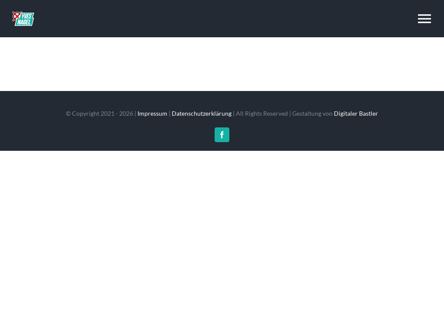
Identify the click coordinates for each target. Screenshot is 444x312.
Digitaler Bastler (356, 113)
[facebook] (222, 134)
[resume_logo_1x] (23, 9)
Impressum (152, 113)
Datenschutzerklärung (202, 113)
